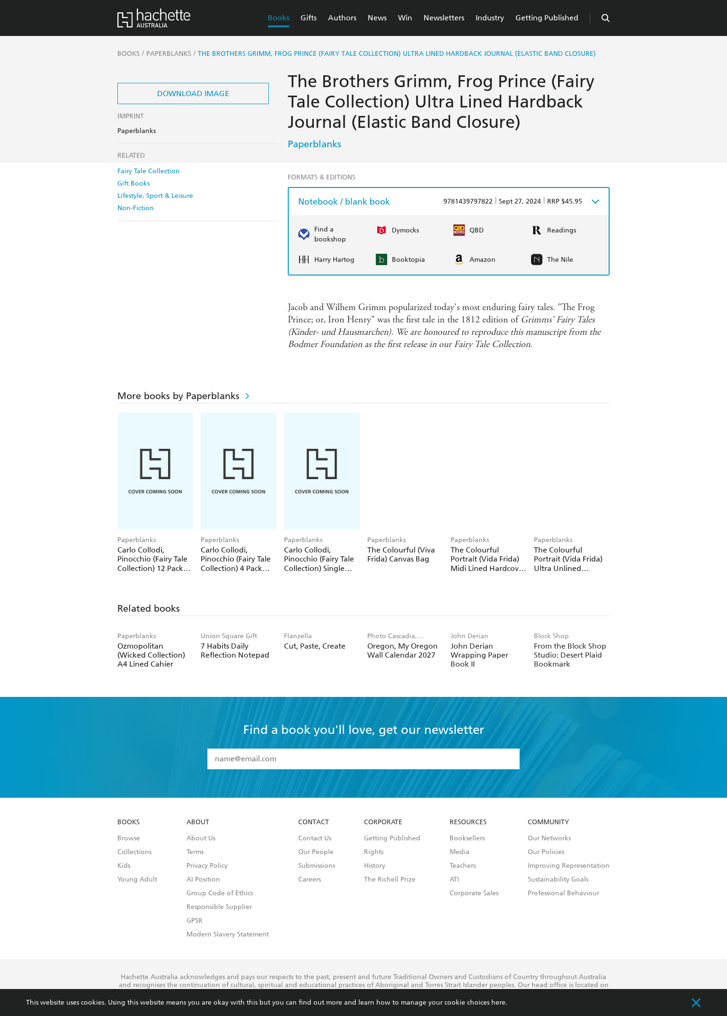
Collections (134, 852)
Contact (313, 822)
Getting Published (546, 17)
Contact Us (314, 838)
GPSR (194, 921)
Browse (128, 838)
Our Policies (546, 852)
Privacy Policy (207, 866)
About (197, 822)
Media (460, 852)
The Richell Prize (390, 879)
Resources (468, 822)
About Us (200, 838)
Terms (195, 852)
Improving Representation (569, 866)
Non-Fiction (135, 208)
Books (278, 17)
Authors (342, 17)
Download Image (193, 93)
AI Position (203, 879)
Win (405, 17)
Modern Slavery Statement (227, 934)
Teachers (463, 866)
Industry (490, 17)
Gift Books (133, 183)
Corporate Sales (474, 893)
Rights (373, 852)
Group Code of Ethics (219, 893)
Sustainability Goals (558, 879)
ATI (454, 879)
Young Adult (137, 879)
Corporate (383, 822)
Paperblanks (314, 144)
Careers (309, 879)
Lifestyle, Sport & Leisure (155, 196)
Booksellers (467, 838)
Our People (316, 852)
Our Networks (549, 838)
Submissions (316, 866)
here (498, 1002)
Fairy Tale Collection (148, 171)
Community (548, 822)
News (377, 17)
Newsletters (444, 17)
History (374, 866)
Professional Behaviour (563, 893)
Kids (123, 866)
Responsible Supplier (219, 907)
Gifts (309, 17)
